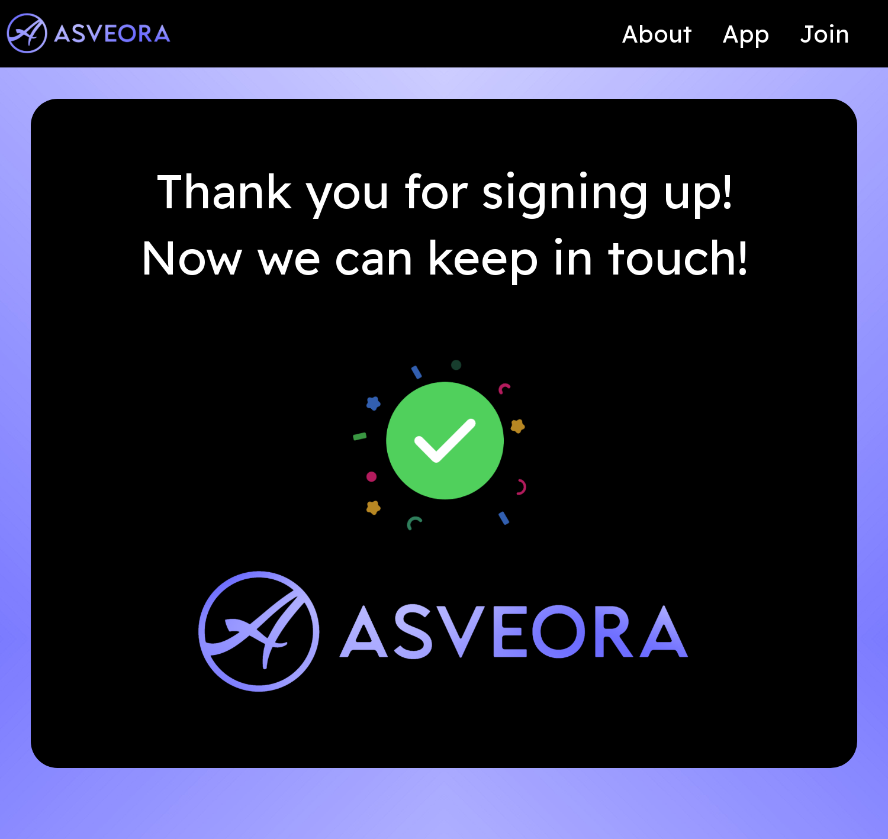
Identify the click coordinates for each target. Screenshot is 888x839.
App (746, 34)
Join (824, 34)
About (657, 34)
